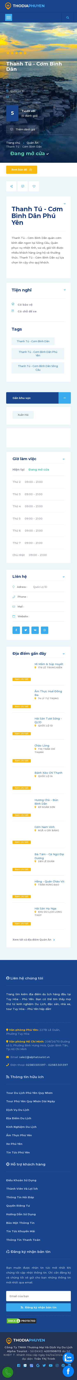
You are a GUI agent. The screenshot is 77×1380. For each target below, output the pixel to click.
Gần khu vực (42, 398)
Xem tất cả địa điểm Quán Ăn (34, 939)
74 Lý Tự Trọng (46, 698)
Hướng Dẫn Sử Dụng (21, 1214)
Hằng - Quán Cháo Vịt (49, 881)
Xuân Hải (23, 414)
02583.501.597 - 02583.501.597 (47, 1064)
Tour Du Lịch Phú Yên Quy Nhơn (29, 1092)
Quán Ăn (32, 142)
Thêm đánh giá (22, 129)
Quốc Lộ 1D (17, 91)
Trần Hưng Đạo (46, 884)
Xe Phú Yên (14, 1143)
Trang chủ (13, 142)
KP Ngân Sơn (44, 807)
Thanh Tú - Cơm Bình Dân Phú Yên (38, 353)
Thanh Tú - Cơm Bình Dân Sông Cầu (38, 368)
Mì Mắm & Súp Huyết (48, 664)
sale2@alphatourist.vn (34, 1057)
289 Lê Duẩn (44, 861)
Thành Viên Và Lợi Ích (22, 1188)
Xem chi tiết (21, 679)
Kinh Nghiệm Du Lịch (21, 1126)
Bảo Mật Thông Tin (20, 1222)
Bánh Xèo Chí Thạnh (48, 772)
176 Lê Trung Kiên (48, 667)
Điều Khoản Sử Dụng (21, 1180)
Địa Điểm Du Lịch (18, 1118)
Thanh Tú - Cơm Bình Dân (33, 341)
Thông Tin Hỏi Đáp (20, 1197)
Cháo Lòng (41, 745)
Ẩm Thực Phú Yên (19, 1135)
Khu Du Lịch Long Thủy (48, 913)
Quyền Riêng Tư (18, 1205)
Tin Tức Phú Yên (18, 1152)
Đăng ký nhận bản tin (38, 1307)
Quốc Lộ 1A (43, 776)
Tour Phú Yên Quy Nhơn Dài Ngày (30, 1101)
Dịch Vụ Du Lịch (17, 1109)
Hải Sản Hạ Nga (45, 908)
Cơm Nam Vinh (44, 827)
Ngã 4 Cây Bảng (46, 830)
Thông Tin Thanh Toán (23, 1239)
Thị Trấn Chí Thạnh (44, 751)
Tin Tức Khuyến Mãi (20, 1231)
